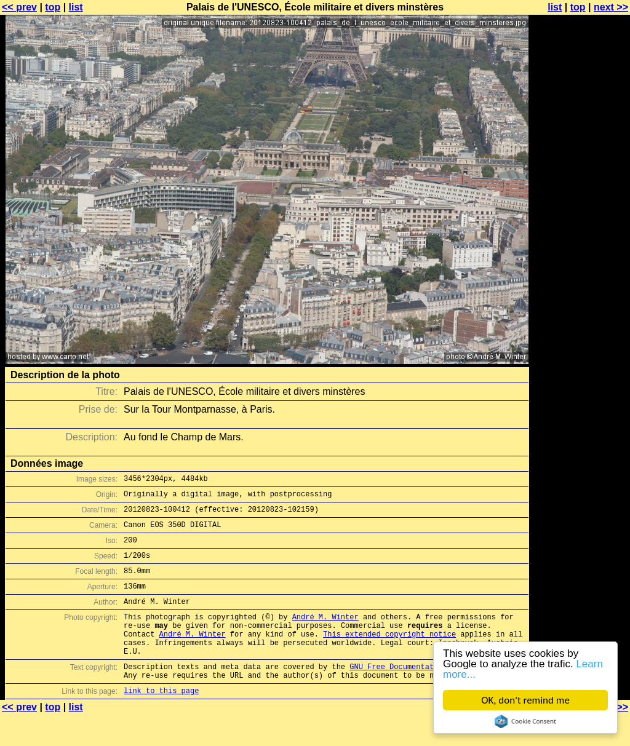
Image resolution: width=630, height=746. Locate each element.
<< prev (19, 7)
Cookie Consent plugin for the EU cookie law (525, 721)
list (76, 7)
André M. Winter (325, 635)
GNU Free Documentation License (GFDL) (431, 694)
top (52, 7)
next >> (611, 7)
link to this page (161, 721)
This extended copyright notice (389, 656)
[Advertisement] (580, 304)
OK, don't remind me (525, 700)
